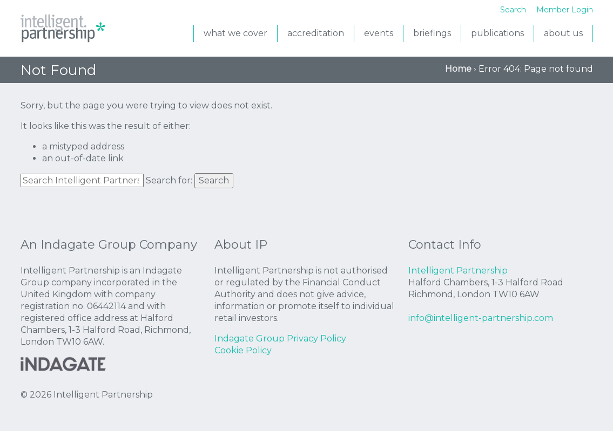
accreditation (315, 33)
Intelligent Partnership (64, 29)
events (378, 33)
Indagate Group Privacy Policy (280, 338)
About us (563, 33)
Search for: (169, 180)
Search (214, 180)
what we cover (235, 33)
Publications (497, 33)
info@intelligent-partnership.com (480, 318)
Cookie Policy (243, 350)
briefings (432, 33)
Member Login (564, 10)
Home (458, 69)
